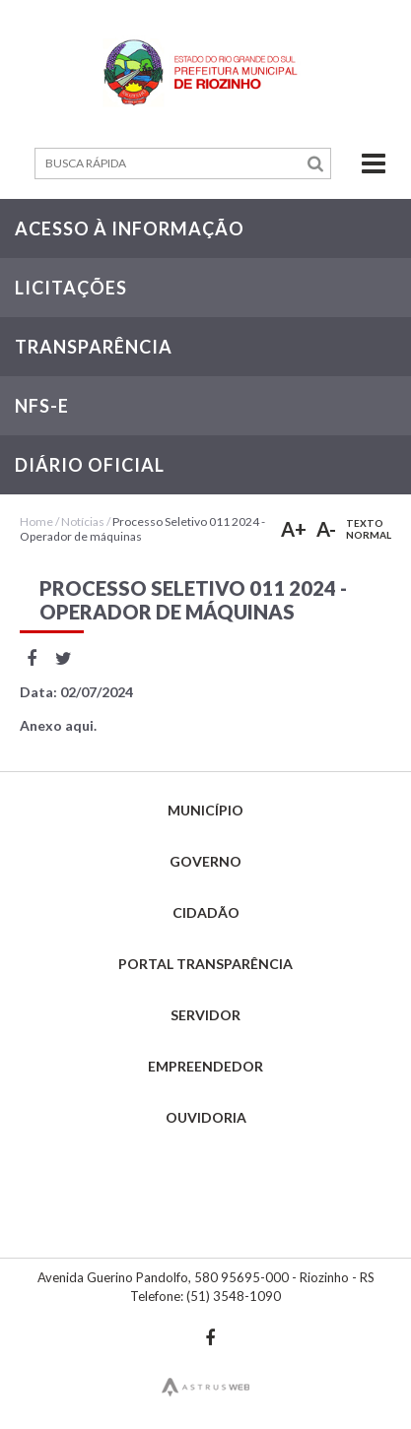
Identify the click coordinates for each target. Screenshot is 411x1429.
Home (36, 521)
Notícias (82, 521)
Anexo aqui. (58, 725)
